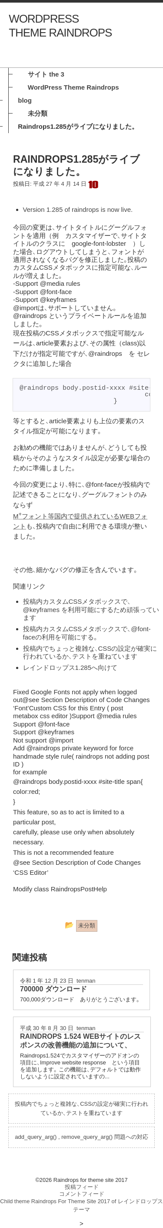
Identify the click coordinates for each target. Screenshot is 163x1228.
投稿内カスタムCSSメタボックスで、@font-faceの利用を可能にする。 (87, 632)
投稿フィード (82, 1187)
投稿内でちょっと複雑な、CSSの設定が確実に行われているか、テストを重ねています (90, 652)
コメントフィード (81, 1194)
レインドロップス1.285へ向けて (70, 667)
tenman (86, 980)
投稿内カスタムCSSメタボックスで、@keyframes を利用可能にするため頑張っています (91, 609)
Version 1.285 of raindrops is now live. (78, 209)
